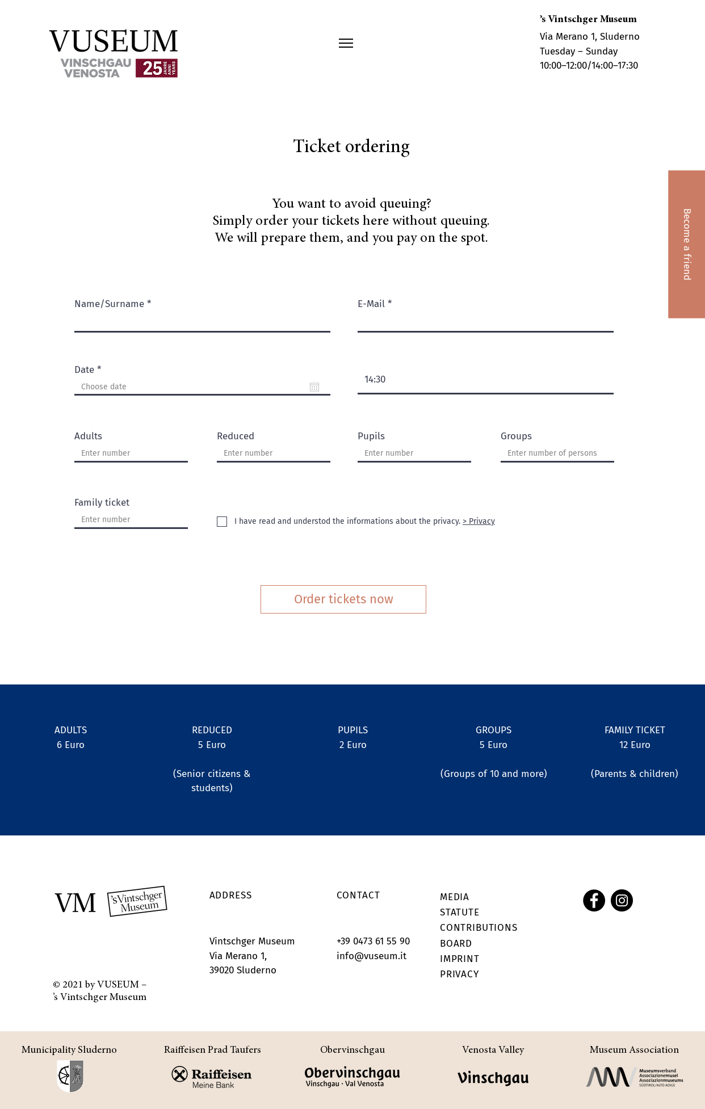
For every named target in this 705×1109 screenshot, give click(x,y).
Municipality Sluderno (69, 1050)
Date (90, 370)
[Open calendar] (314, 387)
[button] (346, 43)
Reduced (235, 436)
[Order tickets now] (343, 599)
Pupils (371, 436)
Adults (88, 436)
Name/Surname (109, 304)
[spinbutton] (486, 379)
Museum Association (634, 1050)
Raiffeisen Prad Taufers (212, 1050)
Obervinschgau (352, 1050)
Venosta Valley (493, 1050)
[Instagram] (622, 900)
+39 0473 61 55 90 (373, 941)
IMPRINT (460, 959)
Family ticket (101, 502)
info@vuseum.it (371, 956)
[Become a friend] (686, 244)
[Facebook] (594, 900)
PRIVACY (459, 974)
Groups (516, 436)
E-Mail (371, 304)
